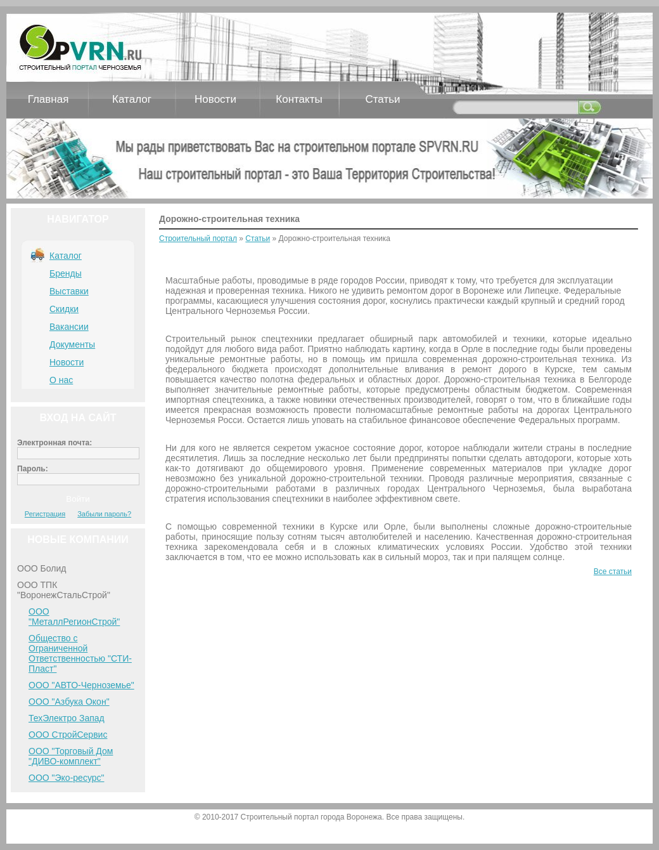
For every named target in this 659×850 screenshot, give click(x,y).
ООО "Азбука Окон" (69, 701)
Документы (72, 344)
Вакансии (69, 327)
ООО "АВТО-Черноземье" (81, 685)
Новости (215, 99)
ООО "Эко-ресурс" (67, 778)
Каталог (131, 99)
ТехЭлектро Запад (67, 718)
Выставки (69, 291)
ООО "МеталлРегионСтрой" (74, 616)
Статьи (382, 99)
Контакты (299, 99)
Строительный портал (198, 238)
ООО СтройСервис (68, 734)
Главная (48, 99)
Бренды (65, 273)
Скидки (64, 309)
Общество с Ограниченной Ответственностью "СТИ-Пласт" (80, 653)
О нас (61, 380)
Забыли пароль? (104, 514)
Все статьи (613, 571)
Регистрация (45, 514)
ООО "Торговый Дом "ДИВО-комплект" (71, 756)
